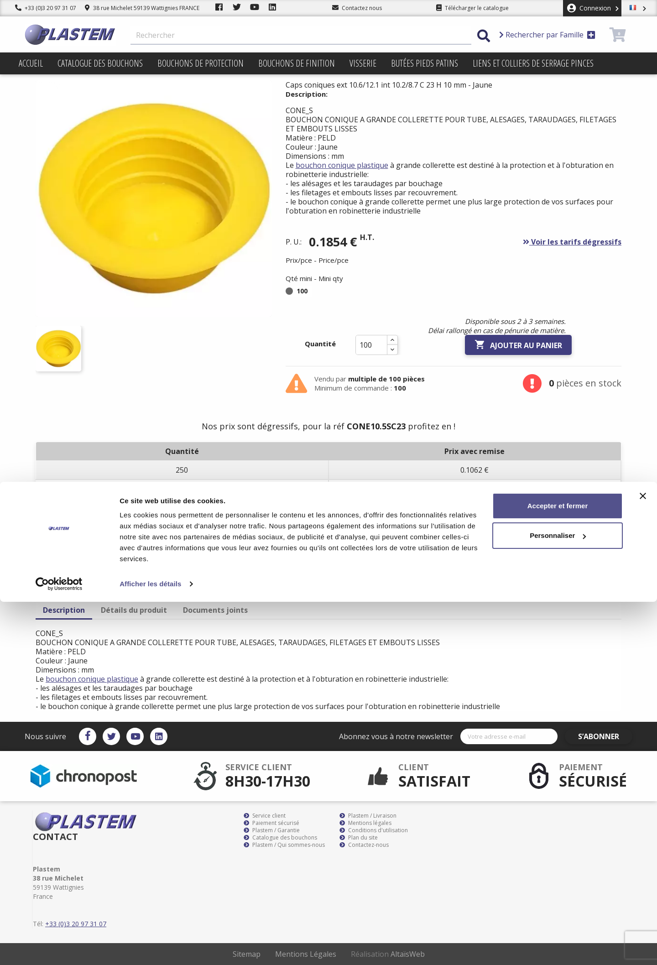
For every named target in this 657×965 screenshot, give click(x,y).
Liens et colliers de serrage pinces (533, 63)
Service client (265, 815)
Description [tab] (64, 610)
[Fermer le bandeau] (643, 859)
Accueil (31, 63)
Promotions (40, 85)
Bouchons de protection (200, 63)
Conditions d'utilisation (373, 830)
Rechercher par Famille (547, 35)
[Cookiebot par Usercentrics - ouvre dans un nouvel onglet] (59, 947)
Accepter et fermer (557, 869)
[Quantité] (371, 345)
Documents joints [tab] (215, 610)
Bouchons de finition (296, 63)
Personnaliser (558, 898)
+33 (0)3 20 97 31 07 (45, 8)
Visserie (362, 63)
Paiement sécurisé (271, 823)
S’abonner (605, 736)
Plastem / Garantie (272, 830)
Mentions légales (365, 823)
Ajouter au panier (518, 345)
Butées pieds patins (424, 63)
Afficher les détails (150, 947)
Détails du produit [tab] (134, 610)
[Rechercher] (300, 35)
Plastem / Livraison (367, 815)
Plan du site (358, 837)
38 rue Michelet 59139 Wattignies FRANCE (142, 8)
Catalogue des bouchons (100, 63)
